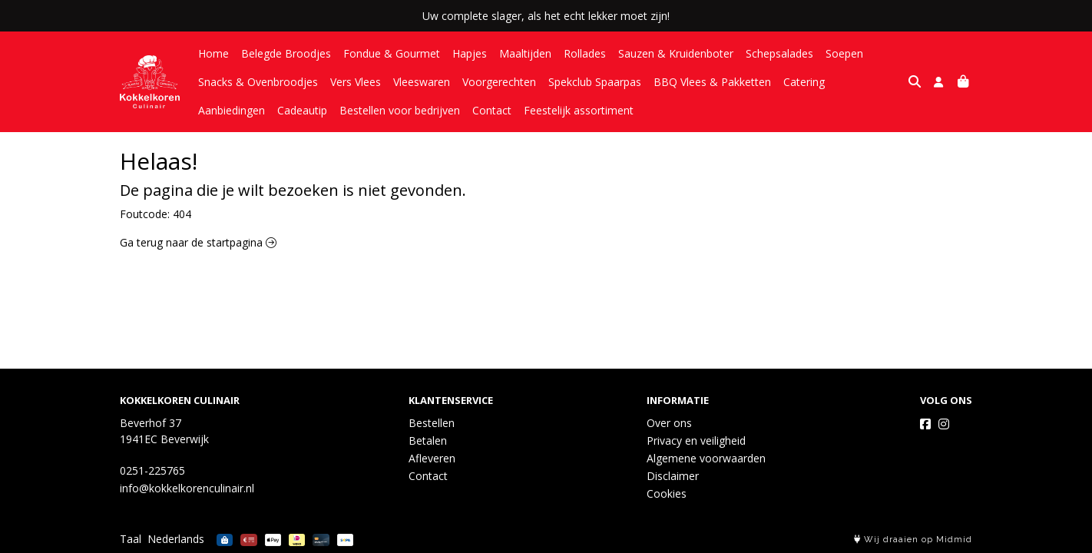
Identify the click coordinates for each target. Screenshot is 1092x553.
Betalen (428, 440)
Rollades (585, 53)
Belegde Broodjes (286, 53)
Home (213, 53)
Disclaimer (673, 476)
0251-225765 (152, 470)
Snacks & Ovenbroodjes (258, 82)
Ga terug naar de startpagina (198, 242)
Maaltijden (525, 53)
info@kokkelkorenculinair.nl (187, 488)
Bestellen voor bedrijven (320, 110)
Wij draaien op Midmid (913, 540)
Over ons (669, 423)
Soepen (844, 53)
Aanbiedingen (870, 82)
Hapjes (469, 53)
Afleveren (432, 458)
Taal (130, 538)
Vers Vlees (355, 82)
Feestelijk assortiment (499, 110)
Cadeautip (223, 110)
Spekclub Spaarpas (594, 82)
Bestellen (432, 423)
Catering (804, 82)
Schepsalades (779, 53)
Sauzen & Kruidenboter (675, 53)
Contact (412, 110)
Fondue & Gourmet (391, 53)
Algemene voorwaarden (706, 458)
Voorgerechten (499, 82)
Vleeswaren (421, 82)
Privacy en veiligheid (696, 440)
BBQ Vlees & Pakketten (712, 82)
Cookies (667, 493)
